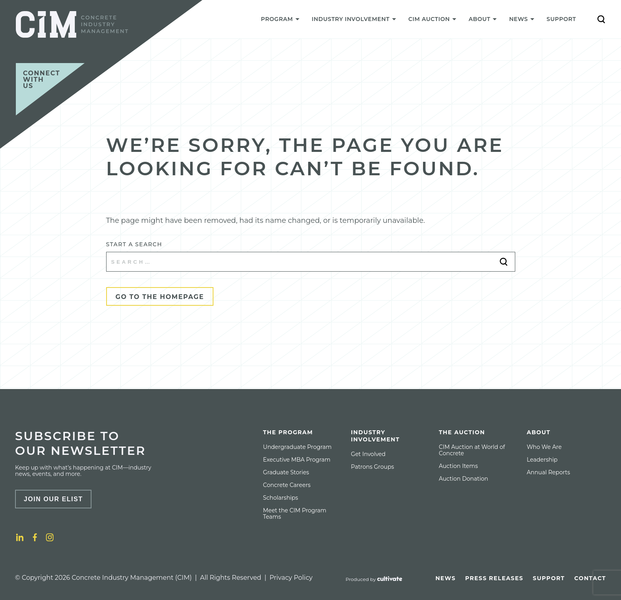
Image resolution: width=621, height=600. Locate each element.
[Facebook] (35, 537)
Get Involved (368, 454)
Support (561, 19)
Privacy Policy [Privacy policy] (290, 577)
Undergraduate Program (297, 446)
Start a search (134, 244)
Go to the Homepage (160, 297)
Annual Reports (548, 472)
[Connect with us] (50, 89)
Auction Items (458, 466)
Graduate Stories (286, 472)
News (445, 578)
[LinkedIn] (20, 537)
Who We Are (544, 446)
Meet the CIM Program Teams (294, 513)
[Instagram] (50, 537)
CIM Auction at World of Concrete (472, 450)
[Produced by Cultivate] (374, 579)
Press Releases (494, 578)
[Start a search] (310, 262)
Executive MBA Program (296, 459)
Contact (590, 578)
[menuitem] (280, 21)
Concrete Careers (286, 485)
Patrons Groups (372, 466)
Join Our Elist (53, 499)
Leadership (542, 459)
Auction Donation (463, 478)
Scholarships (280, 497)
